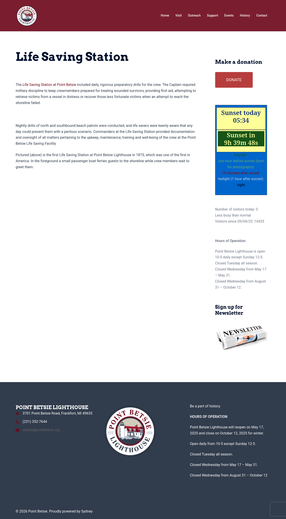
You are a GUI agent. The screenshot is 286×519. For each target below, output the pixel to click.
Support (212, 15)
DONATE (234, 79)
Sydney (87, 511)
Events (229, 15)
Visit (178, 15)
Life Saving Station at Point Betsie (49, 85)
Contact (261, 15)
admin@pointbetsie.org (41, 430)
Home (165, 15)
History (245, 15)
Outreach (194, 15)
